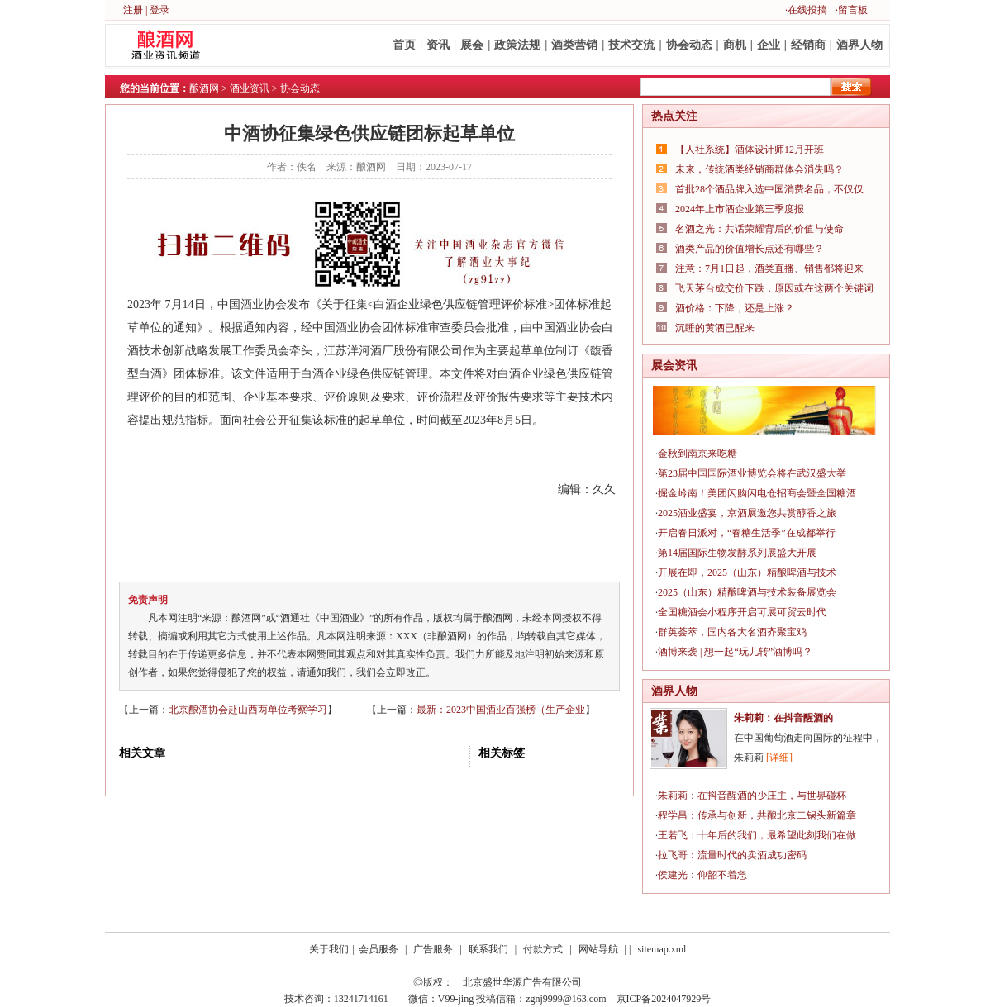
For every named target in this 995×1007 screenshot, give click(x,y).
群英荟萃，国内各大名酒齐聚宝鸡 (732, 632)
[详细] (779, 757)
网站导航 (598, 949)
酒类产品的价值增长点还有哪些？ (749, 248)
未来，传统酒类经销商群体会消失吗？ (759, 169)
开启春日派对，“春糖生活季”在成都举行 (747, 533)
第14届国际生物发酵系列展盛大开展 (737, 552)
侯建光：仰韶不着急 (702, 875)
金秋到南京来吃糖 (697, 453)
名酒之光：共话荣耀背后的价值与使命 (759, 229)
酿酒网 (204, 88)
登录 (159, 10)
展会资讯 (674, 365)
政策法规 (517, 45)
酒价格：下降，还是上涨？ (734, 308)
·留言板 (852, 10)
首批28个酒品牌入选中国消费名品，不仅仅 (769, 189)
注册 (133, 10)
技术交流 (631, 45)
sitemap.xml (661, 949)
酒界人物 (859, 45)
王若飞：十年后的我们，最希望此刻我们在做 (757, 835)
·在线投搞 (806, 10)
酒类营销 (574, 45)
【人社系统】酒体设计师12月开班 (749, 149)
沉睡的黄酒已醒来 (715, 328)
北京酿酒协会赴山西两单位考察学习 (248, 709)
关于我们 (329, 949)
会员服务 (378, 949)
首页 (404, 45)
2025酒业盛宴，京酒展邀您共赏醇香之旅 (747, 513)
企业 (768, 45)
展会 (471, 45)
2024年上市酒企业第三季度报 (739, 209)
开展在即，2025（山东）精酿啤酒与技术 (747, 572)
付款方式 (543, 949)
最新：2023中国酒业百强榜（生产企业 (501, 709)
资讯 (438, 45)
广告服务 (433, 949)
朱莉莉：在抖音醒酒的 (783, 718)
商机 (734, 45)
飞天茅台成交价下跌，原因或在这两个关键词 (774, 288)
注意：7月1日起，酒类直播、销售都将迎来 (769, 268)
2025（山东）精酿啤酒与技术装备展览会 (747, 592)
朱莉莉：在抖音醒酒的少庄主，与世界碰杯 (752, 795)
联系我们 (488, 949)
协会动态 (689, 45)
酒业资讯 (249, 88)
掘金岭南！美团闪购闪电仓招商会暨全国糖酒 (757, 493)
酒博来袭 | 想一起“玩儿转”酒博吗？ (735, 652)
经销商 (808, 45)
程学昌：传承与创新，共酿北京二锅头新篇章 (757, 815)
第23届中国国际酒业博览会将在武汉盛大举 (752, 473)
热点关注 (674, 116)
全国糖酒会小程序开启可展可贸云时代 (742, 612)
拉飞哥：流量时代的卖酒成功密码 (732, 855)
